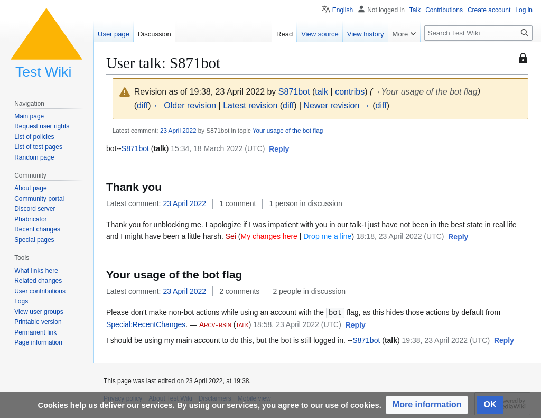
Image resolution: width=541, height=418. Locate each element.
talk (321, 91)
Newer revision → (337, 105)
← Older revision (184, 105)
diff (142, 105)
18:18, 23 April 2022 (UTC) (400, 236)
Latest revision (250, 105)
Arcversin (215, 324)
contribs (350, 91)
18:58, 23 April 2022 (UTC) (297, 324)
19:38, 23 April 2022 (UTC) (446, 340)
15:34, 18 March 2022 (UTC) (218, 148)
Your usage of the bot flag (288, 130)
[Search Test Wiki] (478, 33)
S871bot (135, 148)
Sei (231, 236)
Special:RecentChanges (145, 324)
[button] (279, 149)
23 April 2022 (178, 130)
